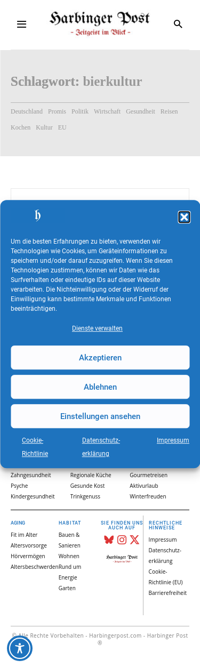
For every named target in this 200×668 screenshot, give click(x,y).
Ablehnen (100, 387)
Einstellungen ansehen (100, 416)
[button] (184, 217)
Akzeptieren (100, 358)
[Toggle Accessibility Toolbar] (19, 648)
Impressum (173, 440)
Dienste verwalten (97, 328)
